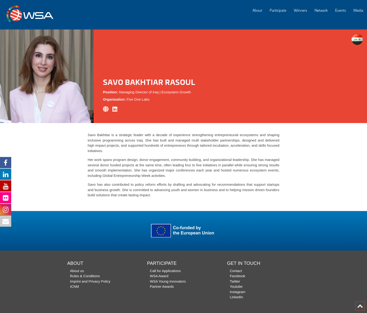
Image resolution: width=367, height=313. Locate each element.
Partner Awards (162, 286)
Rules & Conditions (85, 276)
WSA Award (159, 276)
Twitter (235, 281)
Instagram (238, 292)
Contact (236, 271)
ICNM (74, 286)
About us (77, 271)
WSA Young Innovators (168, 281)
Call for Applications (165, 271)
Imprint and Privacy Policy (90, 281)
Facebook (237, 276)
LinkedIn (236, 297)
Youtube (236, 286)
